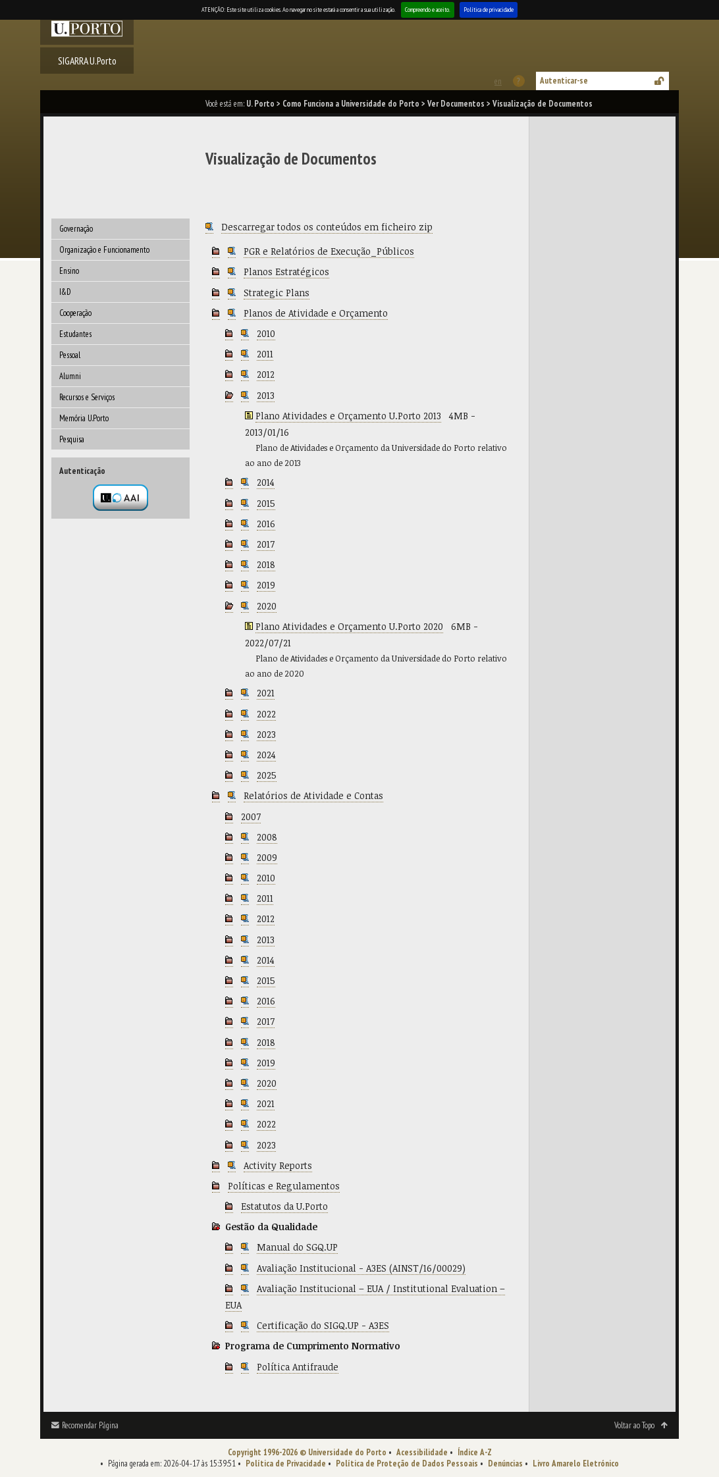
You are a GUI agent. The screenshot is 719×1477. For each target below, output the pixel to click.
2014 (266, 482)
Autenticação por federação (120, 497)
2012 (266, 374)
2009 (267, 857)
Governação (76, 228)
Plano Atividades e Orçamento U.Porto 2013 (348, 415)
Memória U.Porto (84, 418)
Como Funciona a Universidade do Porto (350, 103)
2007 (251, 816)
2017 (266, 544)
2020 (267, 606)
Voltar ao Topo (634, 1425)
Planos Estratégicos (286, 271)
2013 (266, 395)
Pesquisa (71, 439)
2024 (266, 754)
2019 (266, 585)
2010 (266, 333)
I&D (65, 292)
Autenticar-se (564, 80)
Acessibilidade (422, 1452)
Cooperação (75, 313)
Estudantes (75, 334)
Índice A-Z (475, 1452)
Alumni (70, 376)
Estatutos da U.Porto (284, 1206)
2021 (266, 693)
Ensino (69, 270)
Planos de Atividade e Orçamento (316, 313)
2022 (266, 714)
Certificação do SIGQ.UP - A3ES (323, 1325)
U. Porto (260, 103)
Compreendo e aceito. (427, 9)
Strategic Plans (276, 292)
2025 (267, 775)
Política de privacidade (489, 9)
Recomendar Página (90, 1425)
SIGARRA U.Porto (87, 60)
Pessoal (69, 355)
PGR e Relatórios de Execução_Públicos (329, 251)
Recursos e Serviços (87, 397)
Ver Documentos (456, 103)
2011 (265, 354)
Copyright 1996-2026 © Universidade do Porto (307, 1452)
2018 (266, 564)
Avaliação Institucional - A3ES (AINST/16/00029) (361, 1268)
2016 (266, 523)
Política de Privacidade (286, 1463)
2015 (266, 503)
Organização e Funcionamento (104, 249)
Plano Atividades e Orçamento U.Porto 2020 (349, 626)
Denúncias (505, 1463)
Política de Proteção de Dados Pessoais (407, 1463)
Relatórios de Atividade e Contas (313, 795)
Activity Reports (278, 1165)
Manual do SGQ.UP (297, 1247)
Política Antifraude (297, 1366)
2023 (266, 734)
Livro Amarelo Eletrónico (576, 1463)
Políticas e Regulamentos (284, 1185)
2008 (267, 837)
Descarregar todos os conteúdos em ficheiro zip (327, 226)
